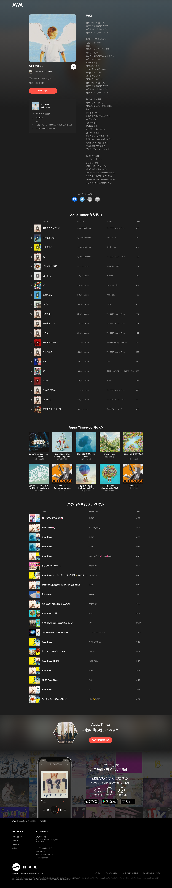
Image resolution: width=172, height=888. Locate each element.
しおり (45, 333)
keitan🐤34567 (94, 699)
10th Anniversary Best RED (117, 342)
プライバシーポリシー (112, 873)
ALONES (45, 105)
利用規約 (97, 873)
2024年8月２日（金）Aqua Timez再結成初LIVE (61, 585)
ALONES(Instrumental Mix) (46, 128)
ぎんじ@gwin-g (94, 528)
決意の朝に (47, 247)
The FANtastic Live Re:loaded (55, 632)
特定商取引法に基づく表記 (151, 873)
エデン (45, 362)
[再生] (73, 67)
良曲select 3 (47, 594)
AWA (90, 623)
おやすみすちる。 (95, 642)
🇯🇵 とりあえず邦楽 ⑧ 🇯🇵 (52, 518)
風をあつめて (111, 247)
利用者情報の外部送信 (130, 873)
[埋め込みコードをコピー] (97, 199)
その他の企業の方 (42, 858)
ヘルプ (14, 848)
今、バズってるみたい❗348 (53, 652)
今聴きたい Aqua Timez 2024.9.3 (56, 604)
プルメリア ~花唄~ (50, 266)
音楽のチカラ (93, 661)
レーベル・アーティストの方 (44, 854)
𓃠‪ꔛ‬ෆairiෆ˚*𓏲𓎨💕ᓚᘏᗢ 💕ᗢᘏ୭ (100, 556)
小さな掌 (46, 314)
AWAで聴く (43, 91)
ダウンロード (17, 837)
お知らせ (15, 844)
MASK (45, 381)
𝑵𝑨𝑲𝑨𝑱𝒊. (92, 594)
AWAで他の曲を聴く (100, 740)
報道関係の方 (40, 851)
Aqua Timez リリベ (50, 613)
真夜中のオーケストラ (52, 409)
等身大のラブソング (51, 228)
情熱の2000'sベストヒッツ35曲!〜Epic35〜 (122, 371)
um (90, 690)
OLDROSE (133, 486)
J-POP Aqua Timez (50, 680)
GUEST (91, 518)
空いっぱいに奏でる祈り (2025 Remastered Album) (38, 488)
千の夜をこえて (49, 238)
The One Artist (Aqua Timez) (54, 699)
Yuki (90, 680)
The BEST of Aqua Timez (116, 228)
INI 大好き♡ (93, 566)
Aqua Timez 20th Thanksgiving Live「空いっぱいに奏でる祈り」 (62, 456)
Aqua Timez (47, 72)
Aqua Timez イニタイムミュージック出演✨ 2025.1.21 (64, 575)
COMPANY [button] (42, 831)
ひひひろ (92, 651)
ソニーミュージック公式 (97, 632)
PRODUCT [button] (17, 831)
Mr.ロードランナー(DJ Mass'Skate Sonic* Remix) (54, 125)
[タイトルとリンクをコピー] (89, 199)
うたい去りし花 (112, 285)
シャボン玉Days (49, 390)
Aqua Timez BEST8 (50, 661)
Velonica (47, 276)
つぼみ (45, 304)
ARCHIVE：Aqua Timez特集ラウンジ (57, 623)
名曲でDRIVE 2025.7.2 (51, 566)
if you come (109, 454)
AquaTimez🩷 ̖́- (48, 528)
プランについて (18, 841)
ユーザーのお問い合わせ (44, 848)
